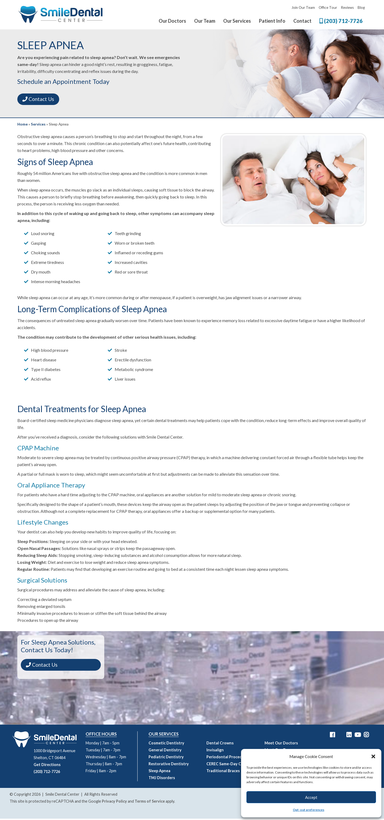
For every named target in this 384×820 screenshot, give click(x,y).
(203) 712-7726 (341, 21)
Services (38, 125)
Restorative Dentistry (169, 765)
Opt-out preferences (308, 810)
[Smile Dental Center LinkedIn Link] (348, 736)
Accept (311, 797)
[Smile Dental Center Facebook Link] (332, 736)
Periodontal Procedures (228, 758)
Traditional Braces (223, 772)
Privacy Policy (114, 802)
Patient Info (272, 21)
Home (22, 125)
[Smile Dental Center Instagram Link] (366, 736)
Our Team (204, 21)
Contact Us (41, 99)
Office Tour (328, 7)
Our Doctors (172, 21)
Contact (302, 21)
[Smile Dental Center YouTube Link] (357, 736)
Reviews (347, 7)
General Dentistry (165, 751)
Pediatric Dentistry (166, 758)
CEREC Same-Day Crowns (229, 765)
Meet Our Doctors (281, 744)
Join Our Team (303, 7)
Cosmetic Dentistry (166, 744)
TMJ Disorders (162, 779)
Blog (361, 7)
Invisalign (215, 751)
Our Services (237, 21)
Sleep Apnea (159, 772)
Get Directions (47, 766)
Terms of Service (150, 802)
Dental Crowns (220, 744)
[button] (373, 756)
